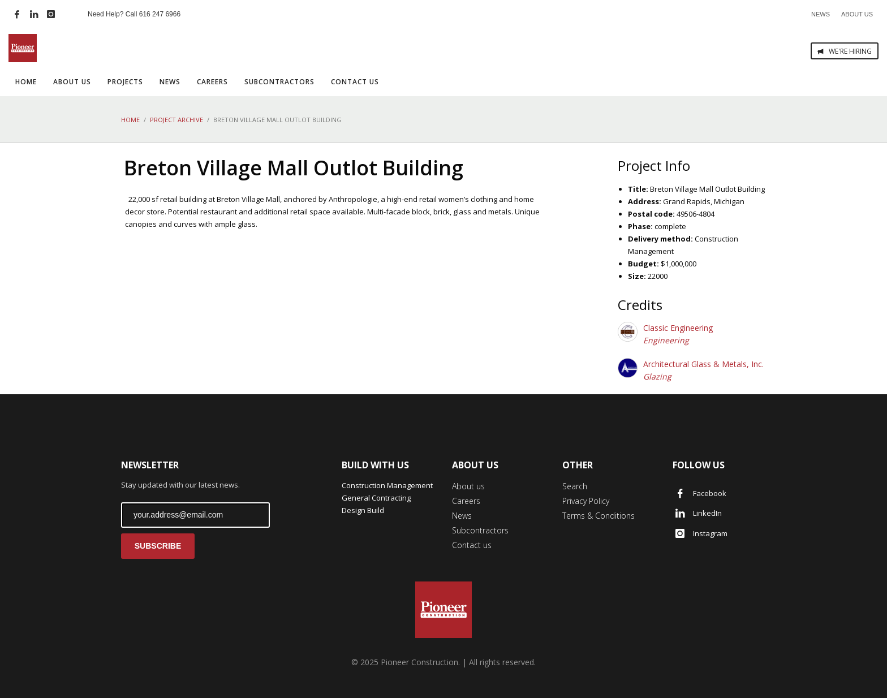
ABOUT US (857, 14)
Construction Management (387, 485)
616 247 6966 (159, 14)
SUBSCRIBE (158, 545)
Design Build (363, 510)
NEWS (820, 14)
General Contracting (376, 498)
